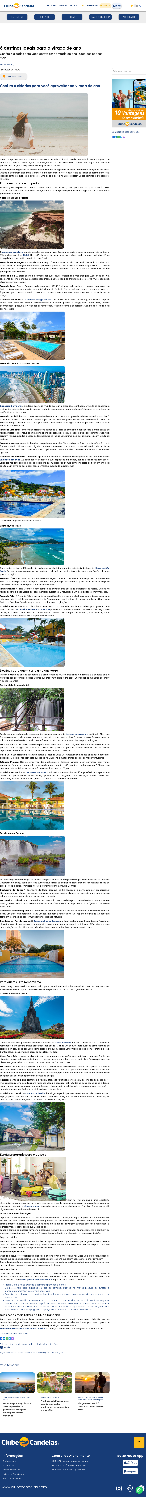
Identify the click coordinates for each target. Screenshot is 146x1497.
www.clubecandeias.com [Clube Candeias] (24, 1487)
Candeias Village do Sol (38, 299)
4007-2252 (56, 1461)
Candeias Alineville (35, 1093)
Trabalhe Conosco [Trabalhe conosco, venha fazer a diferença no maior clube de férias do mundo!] (11, 1469)
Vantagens (17, 17)
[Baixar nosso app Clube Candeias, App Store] (130, 1463)
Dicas (72, 17)
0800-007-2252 (59, 1465)
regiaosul (47, 1352)
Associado (129, 17)
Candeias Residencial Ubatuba (33, 609)
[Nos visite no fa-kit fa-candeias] (130, 1491)
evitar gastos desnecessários (36, 1279)
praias (40, 1352)
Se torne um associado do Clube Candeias (22, 1328)
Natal (26, 255)
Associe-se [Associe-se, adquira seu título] (105, 6)
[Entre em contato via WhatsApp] (139, 1490)
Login (117, 6)
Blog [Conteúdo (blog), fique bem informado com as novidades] (81, 6)
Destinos (44, 17)
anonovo (8, 1352)
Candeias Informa (100, 17)
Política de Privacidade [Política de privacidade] (13, 1474)
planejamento (31, 1206)
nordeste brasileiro (12, 252)
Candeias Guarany (36, 772)
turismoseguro (57, 1352)
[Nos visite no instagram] (119, 1490)
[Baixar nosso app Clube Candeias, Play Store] (130, 1471)
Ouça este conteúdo (13, 76)
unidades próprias (10, 459)
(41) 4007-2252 (79, 1469)
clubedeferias (27, 1352)
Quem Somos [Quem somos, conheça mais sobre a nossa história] (92, 6)
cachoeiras (16, 1352)
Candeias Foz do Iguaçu (47, 921)
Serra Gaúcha (63, 1042)
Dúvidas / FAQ (9, 1465)
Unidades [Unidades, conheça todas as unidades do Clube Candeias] (63, 6)
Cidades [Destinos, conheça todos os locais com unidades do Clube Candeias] (73, 6)
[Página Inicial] (20, 5)
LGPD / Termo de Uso (12, 1478)
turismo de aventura (77, 734)
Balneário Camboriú (11, 406)
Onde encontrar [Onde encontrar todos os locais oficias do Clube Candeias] (10, 1461)
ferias (35, 1352)
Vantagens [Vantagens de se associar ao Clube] (51, 6)
